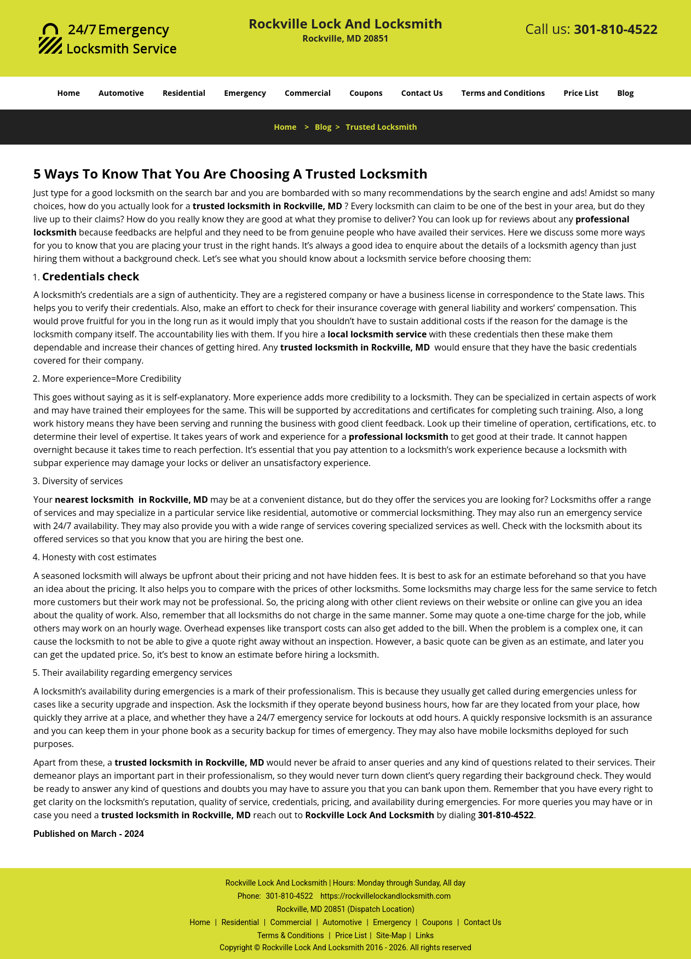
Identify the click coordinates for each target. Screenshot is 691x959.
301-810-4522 (616, 29)
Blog (625, 93)
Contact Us (422, 93)
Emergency (245, 93)
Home (68, 93)
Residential (184, 93)
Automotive (121, 93)
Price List (580, 93)
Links (425, 935)
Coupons (365, 93)
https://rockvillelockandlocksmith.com (385, 896)
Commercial (308, 93)
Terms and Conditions (503, 93)
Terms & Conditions (290, 935)
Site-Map (391, 935)
